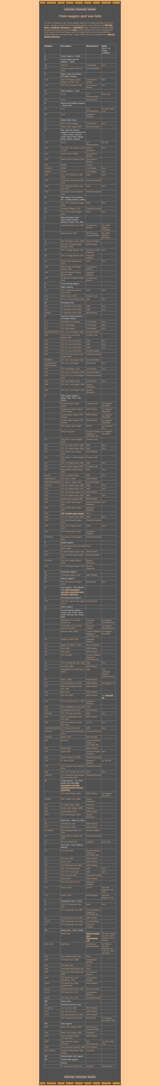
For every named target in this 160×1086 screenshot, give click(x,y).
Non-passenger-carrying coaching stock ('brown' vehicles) (72, 592)
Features (79, 3)
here (75, 30)
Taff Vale (108, 25)
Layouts (61, 3)
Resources (106, 3)
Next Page (91, 9)
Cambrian (55, 27)
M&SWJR (78, 27)
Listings (96, 3)
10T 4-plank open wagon (72, 513)
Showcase (51, 3)
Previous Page (81, 9)
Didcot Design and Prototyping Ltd (93, 937)
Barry (46, 27)
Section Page (69, 9)
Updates (116, 3)
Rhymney (65, 27)
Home (42, 3)
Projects (69, 3)
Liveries (87, 3)
